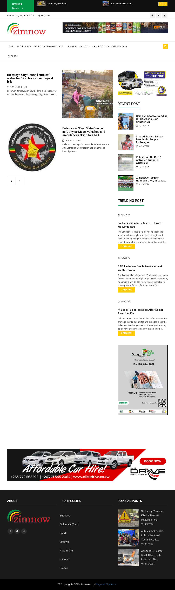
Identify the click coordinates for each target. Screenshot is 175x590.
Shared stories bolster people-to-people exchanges (149, 139)
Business (72, 46)
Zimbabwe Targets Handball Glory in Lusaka (151, 179)
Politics (84, 46)
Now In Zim (66, 550)
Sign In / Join (44, 15)
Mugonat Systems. (106, 584)
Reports (13, 56)
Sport (37, 46)
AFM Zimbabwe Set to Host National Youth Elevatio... (152, 535)
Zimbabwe (126, 246)
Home (11, 46)
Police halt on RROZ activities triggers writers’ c (148, 160)
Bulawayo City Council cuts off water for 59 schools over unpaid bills (30, 78)
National (64, 559)
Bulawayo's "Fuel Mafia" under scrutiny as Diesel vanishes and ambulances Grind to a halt (83, 131)
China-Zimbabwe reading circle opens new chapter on (151, 118)
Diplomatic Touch (53, 46)
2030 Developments (116, 46)
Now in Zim (24, 46)
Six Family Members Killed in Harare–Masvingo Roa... (152, 515)
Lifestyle (64, 541)
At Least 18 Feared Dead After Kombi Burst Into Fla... (152, 555)
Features (97, 46)
